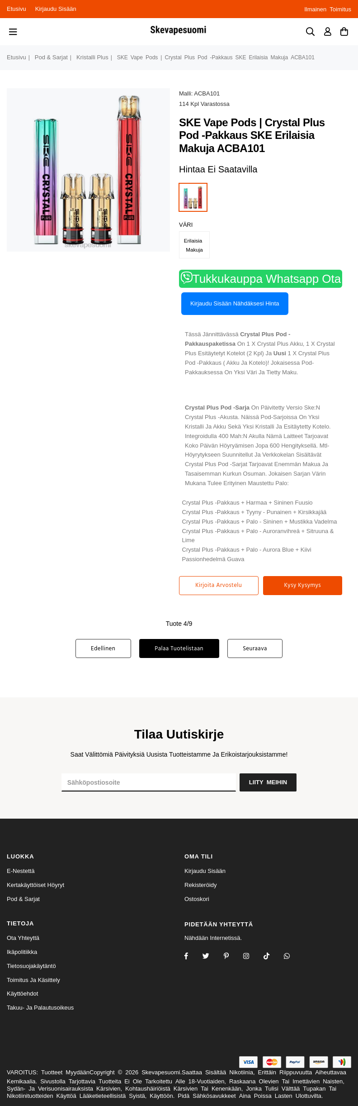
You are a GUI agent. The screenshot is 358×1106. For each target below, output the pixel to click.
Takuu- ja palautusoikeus (40, 1007)
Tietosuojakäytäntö (31, 966)
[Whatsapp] (292, 956)
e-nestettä (20, 871)
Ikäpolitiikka (22, 952)
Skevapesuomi (160, 1072)
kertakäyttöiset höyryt (35, 885)
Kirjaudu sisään (55, 8)
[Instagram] (232, 956)
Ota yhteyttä (23, 937)
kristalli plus (92, 57)
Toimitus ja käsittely (33, 980)
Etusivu (16, 8)
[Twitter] (212, 956)
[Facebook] (192, 956)
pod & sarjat (51, 57)
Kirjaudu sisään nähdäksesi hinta (234, 303)
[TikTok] (272, 956)
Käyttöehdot (22, 993)
